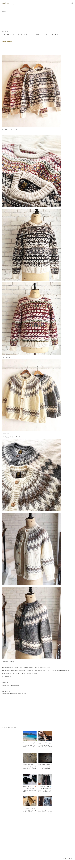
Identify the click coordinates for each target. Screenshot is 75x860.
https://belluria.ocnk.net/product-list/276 (10, 685)
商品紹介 (9, 41)
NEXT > (64, 702)
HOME (4, 11)
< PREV (11, 702)
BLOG (4, 41)
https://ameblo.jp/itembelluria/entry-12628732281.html (14, 693)
